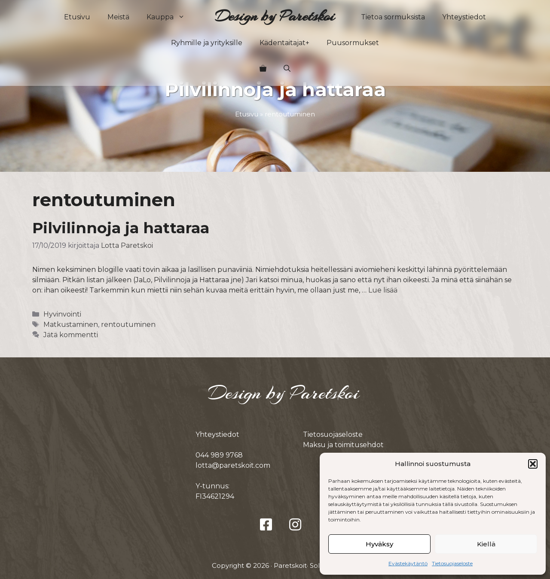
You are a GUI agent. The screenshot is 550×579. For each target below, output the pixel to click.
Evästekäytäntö (408, 563)
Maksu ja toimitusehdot (343, 445)
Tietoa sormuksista (393, 17)
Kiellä (486, 544)
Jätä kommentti (70, 335)
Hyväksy (379, 544)
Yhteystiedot (464, 17)
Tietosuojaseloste (452, 563)
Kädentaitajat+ (284, 43)
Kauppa (170, 17)
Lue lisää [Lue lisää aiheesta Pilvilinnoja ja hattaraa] (382, 290)
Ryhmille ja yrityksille (206, 43)
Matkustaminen (70, 324)
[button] (533, 464)
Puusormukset (353, 43)
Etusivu (77, 17)
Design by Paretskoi (275, 16)
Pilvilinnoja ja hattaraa (120, 228)
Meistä (118, 17)
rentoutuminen (128, 324)
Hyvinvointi (62, 314)
